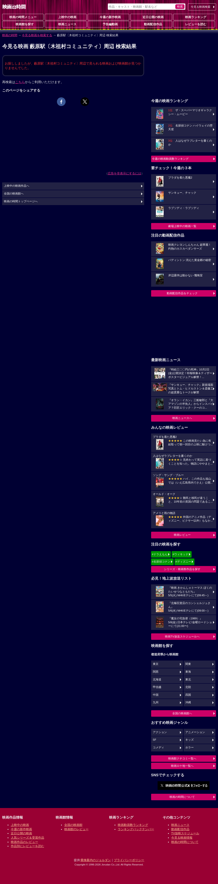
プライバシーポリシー (129, 860)
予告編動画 (108, 24)
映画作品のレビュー (24, 842)
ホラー (189, 747)
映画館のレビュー (76, 829)
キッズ (189, 739)
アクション (160, 732)
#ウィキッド (180, 554)
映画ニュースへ (182, 418)
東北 (188, 679)
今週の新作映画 (108, 17)
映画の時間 (9, 35)
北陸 (188, 687)
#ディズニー (183, 561)
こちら (20, 82)
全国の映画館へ (182, 713)
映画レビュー (182, 534)
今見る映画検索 (200, 6)
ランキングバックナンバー (136, 829)
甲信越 (157, 687)
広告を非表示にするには (124, 173)
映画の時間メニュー (23, 17)
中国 (155, 694)
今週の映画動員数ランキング (170, 158)
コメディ (158, 747)
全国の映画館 (73, 825)
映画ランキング (194, 17)
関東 (188, 664)
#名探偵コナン (161, 561)
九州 (155, 702)
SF (154, 739)
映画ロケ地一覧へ (182, 765)
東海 (188, 671)
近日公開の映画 (151, 17)
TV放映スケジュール (185, 833)
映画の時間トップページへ (21, 201)
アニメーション (195, 732)
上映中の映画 (65, 17)
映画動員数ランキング (133, 825)
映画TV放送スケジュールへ (182, 636)
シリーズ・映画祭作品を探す (182, 569)
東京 (155, 664)
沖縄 (188, 702)
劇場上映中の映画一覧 (182, 226)
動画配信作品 (151, 24)
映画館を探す (23, 24)
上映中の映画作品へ (16, 185)
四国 (188, 694)
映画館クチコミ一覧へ (182, 758)
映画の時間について (182, 797)
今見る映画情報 (181, 837)
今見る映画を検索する (37, 35)
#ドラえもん (160, 554)
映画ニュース (65, 24)
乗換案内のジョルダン (96, 860)
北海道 (157, 679)
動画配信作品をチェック (182, 293)
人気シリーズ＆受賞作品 (27, 837)
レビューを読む (194, 24)
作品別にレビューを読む (27, 846)
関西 (155, 671)
